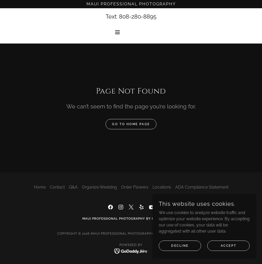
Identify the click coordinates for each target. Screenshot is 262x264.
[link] (110, 207)
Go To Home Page (131, 124)
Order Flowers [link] (134, 187)
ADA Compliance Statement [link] (201, 187)
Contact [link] (57, 187)
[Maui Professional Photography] (131, 4)
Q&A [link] (73, 187)
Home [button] (40, 187)
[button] (131, 32)
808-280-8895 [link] (137, 16)
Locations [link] (162, 187)
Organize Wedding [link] (99, 187)
